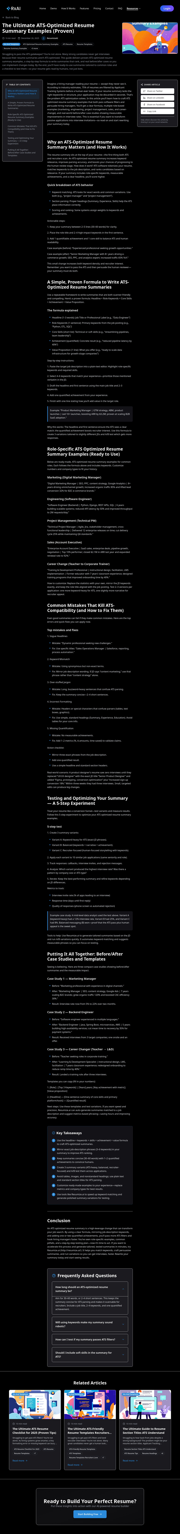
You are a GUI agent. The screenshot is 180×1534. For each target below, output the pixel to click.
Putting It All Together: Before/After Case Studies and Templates (21, 152)
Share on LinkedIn (153, 97)
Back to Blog (10, 17)
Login (167, 8)
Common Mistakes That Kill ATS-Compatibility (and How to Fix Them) (22, 129)
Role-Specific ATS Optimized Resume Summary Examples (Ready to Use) (21, 117)
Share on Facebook (154, 104)
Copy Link (149, 111)
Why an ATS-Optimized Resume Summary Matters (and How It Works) (22, 93)
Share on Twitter (153, 91)
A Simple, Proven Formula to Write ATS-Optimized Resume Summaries (21, 105)
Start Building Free (90, 1514)
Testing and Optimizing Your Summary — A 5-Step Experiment (21, 141)
